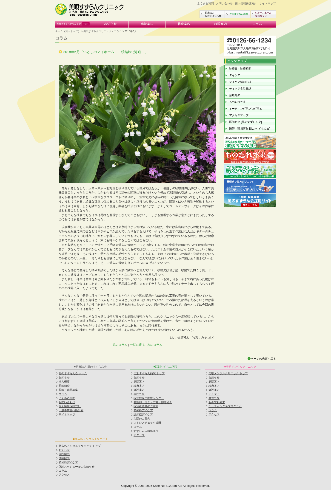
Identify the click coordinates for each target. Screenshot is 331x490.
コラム (257, 24)
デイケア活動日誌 (240, 82)
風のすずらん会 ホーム (73, 373)
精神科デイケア (68, 462)
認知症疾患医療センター (149, 398)
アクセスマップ (238, 115)
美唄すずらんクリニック (73, 24)
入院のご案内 (142, 418)
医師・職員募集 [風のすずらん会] (249, 128)
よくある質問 (205, 3)
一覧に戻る (137, 344)
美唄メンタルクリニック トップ (228, 373)
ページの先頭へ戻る (263, 358)
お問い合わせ (224, 3)
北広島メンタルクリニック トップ (80, 446)
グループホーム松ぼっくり (263, 14)
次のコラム (154, 344)
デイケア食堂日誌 (240, 88)
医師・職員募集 (68, 389)
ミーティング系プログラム (245, 108)
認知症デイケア (143, 414)
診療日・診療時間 (240, 68)
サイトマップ (267, 3)
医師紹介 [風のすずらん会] (245, 122)
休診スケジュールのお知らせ (76, 466)
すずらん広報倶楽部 (146, 431)
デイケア (234, 75)
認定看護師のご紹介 (146, 406)
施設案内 (220, 24)
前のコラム (119, 344)
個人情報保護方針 (246, 3)
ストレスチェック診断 (147, 422)
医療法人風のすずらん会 (212, 14)
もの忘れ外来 (237, 102)
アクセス (139, 435)
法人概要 (64, 381)
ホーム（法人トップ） (67, 31)
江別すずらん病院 (237, 14)
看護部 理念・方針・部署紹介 (153, 402)
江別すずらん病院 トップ (149, 373)
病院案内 (147, 24)
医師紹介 (64, 385)
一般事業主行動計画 (71, 410)
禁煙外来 (234, 95)
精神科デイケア (143, 410)
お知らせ (110, 24)
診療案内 (184, 24)
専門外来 (139, 394)
